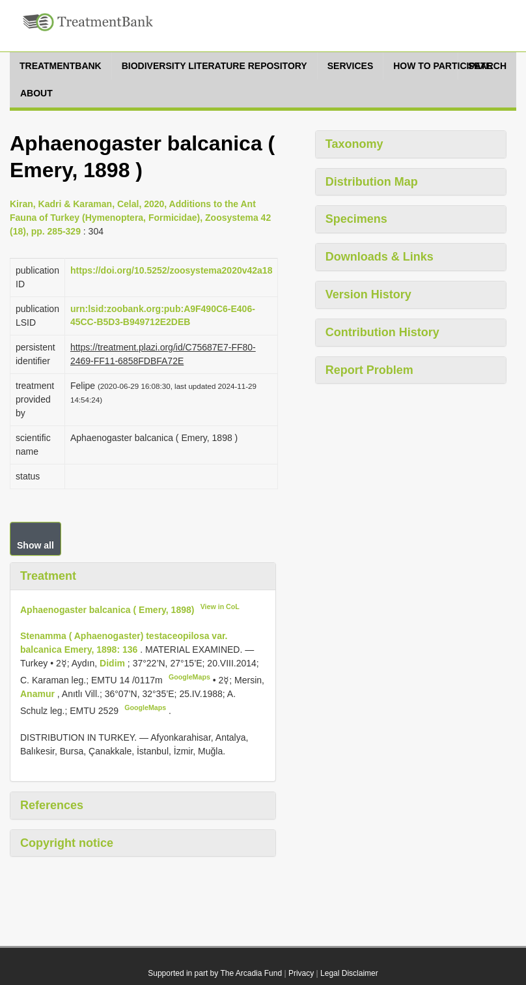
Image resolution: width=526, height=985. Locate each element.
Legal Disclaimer (349, 973)
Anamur (38, 694)
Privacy (301, 973)
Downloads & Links (379, 256)
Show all (35, 545)
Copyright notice (66, 842)
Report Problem (369, 370)
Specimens (356, 218)
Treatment (48, 575)
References (51, 805)
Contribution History (382, 332)
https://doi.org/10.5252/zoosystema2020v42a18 (171, 270)
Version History (368, 294)
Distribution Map (371, 181)
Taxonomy (354, 143)
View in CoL (220, 606)
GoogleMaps (189, 677)
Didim (114, 663)
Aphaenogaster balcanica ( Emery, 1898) (107, 609)
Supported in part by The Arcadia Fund (215, 973)
